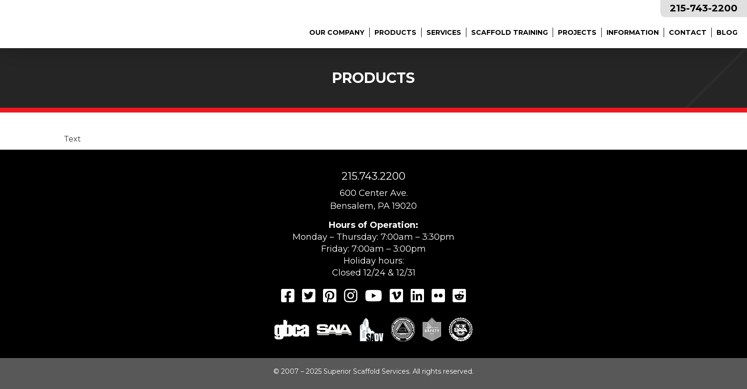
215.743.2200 (373, 176)
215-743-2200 (703, 8)
